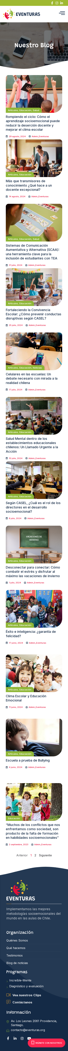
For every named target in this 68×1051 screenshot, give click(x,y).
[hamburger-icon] (62, 14)
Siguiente (45, 855)
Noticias (37, 367)
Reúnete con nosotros (46, 1043)
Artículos (13, 110)
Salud (36, 110)
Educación (25, 110)
